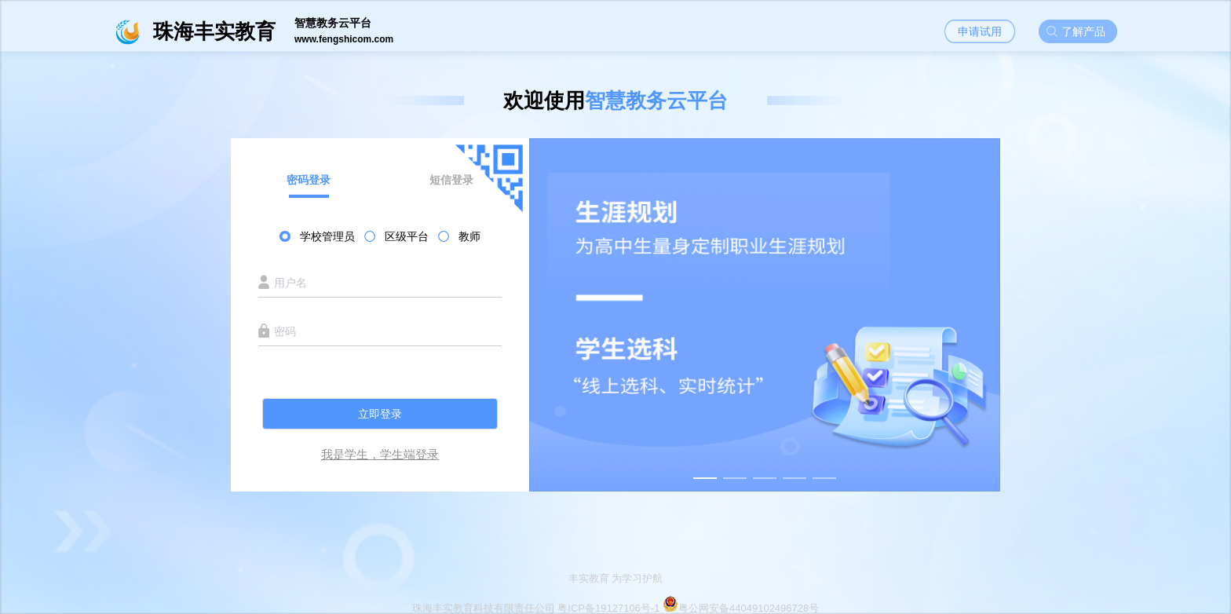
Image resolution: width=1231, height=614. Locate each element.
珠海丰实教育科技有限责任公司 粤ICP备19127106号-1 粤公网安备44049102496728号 (616, 608)
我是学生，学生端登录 (380, 454)
